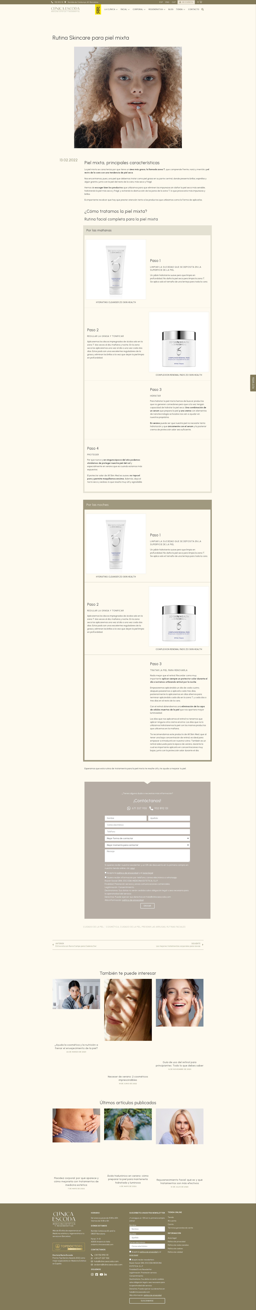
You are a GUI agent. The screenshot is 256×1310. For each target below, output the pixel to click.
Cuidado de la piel (93, 927)
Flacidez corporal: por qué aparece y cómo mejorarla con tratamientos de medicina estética (76, 1181)
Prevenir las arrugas (154, 927)
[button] (202, 9)
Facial (125, 9)
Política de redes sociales (178, 1245)
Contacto (193, 9)
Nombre (132, 1225)
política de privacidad (127, 873)
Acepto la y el (130, 873)
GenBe (98, 9)
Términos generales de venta (180, 1228)
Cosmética (112, 927)
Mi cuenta (172, 1221)
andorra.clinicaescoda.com (102, 1244)
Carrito (171, 1224)
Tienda (181, 9)
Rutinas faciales (176, 927)
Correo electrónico (137, 1243)
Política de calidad (175, 1252)
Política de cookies (175, 1248)
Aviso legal (172, 1238)
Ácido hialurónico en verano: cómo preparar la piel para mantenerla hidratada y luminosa (128, 1179)
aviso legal (148, 873)
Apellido (132, 1234)
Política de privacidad (176, 1241)
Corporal (139, 9)
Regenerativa (157, 9)
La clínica (111, 9)
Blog (171, 9)
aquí (132, 868)
